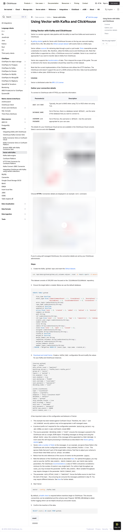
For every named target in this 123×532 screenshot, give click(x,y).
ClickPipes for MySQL (9, 74)
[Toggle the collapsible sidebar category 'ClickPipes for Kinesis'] (25, 71)
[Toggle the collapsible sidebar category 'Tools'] (25, 219)
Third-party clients (8, 53)
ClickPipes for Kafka (8, 68)
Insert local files (7, 189)
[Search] (15, 17)
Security (105, 529)
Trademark (90, 529)
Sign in (105, 3)
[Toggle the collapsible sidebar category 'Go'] (25, 34)
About (92, 9)
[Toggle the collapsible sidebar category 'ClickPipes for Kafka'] (25, 68)
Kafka (4, 128)
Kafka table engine (9, 155)
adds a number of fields (46, 445)
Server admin (40, 9)
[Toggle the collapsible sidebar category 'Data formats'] (25, 209)
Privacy (98, 529)
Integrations (63, 9)
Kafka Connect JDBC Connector (14, 166)
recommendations (59, 464)
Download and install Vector (42, 355)
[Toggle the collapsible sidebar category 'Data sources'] (25, 119)
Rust (3, 47)
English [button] (109, 9)
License (107, 24)
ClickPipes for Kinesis (9, 71)
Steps (107, 33)
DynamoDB (5, 93)
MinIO (4, 183)
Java (3, 40)
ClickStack (75, 9)
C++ (3, 31)
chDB (84, 9)
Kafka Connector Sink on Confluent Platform (15, 143)
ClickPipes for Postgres (10, 65)
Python (4, 44)
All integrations (7, 23)
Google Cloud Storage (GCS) (11, 180)
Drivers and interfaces (9, 108)
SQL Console (6, 111)
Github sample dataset (60, 44)
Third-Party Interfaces (9, 114)
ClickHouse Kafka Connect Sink (14, 135)
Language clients (8, 28)
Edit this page (92, 17)
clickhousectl (6, 102)
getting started (37, 41)
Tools (3, 219)
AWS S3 (4, 122)
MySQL (4, 174)
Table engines (7, 199)
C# (3, 50)
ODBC (4, 196)
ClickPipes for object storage (11, 61)
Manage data (27, 9)
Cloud (18, 9)
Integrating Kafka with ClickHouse (14, 132)
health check (44, 495)
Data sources (6, 119)
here (72, 459)
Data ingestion (7, 214)
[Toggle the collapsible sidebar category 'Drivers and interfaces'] (25, 107)
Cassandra (5, 177)
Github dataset (70, 269)
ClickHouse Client (8, 105)
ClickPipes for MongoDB (10, 77)
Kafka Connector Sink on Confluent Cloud (15, 139)
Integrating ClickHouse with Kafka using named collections (14, 170)
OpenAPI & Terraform (9, 84)
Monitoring (5, 87)
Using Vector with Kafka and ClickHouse (111, 20)
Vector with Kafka (9, 152)
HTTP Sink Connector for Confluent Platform (11, 162)
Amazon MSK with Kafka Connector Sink (11, 148)
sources (43, 48)
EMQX (4, 186)
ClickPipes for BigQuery (10, 81)
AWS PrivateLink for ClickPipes (12, 90)
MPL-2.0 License (58, 82)
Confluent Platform (9, 158)
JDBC (3, 193)
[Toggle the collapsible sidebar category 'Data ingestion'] (25, 214)
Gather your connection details (111, 29)
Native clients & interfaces (11, 99)
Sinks (82, 48)
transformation (53, 60)
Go (3, 34)
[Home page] (32, 17)
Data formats (6, 209)
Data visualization (8, 204)
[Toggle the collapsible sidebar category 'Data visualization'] (25, 204)
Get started (114, 3)
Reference (52, 9)
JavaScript (5, 37)
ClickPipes (5, 58)
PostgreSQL (6, 125)
